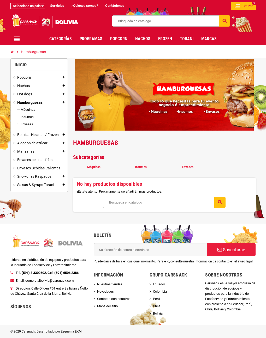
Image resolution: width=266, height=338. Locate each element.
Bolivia (158, 313)
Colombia (160, 291)
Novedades (105, 291)
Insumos (141, 167)
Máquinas (94, 167)
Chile (156, 306)
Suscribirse (231, 249)
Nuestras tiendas (109, 284)
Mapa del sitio (107, 306)
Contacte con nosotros (114, 299)
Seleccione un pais (27, 6)
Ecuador (159, 284)
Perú (156, 299)
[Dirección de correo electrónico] (150, 249)
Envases (188, 167)
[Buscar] (171, 21)
